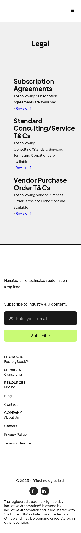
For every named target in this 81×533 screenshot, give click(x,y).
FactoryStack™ (16, 361)
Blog (8, 395)
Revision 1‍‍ (23, 167)
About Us (11, 417)
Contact (11, 404)
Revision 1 (23, 108)
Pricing (10, 387)
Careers (10, 426)
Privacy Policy (15, 434)
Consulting (13, 374)
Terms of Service (17, 443)
